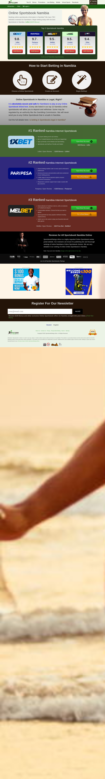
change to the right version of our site (74, 249)
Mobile (58, 2)
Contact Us (43, 330)
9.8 (17, 39)
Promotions (41, 2)
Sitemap (67, 330)
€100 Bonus (35, 55)
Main (18, 6)
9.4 (90, 39)
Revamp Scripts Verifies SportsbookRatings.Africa (28, 341)
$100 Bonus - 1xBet (87, 144)
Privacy (48, 330)
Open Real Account (86, 141)
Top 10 (29, 2)
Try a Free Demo (86, 176)
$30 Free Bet (52, 55)
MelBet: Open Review (44, 230)
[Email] (40, 311)
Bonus (34, 2)
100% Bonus (70, 55)
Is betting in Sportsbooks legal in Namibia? (42, 118)
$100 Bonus (17, 51)
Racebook (75, 2)
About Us (38, 330)
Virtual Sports (66, 2)
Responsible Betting (56, 330)
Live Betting (50, 2)
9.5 (52, 43)
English (26, 6)
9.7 (34, 43)
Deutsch (49, 325)
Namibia (11, 6)
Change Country (93, 3)
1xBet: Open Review (45, 155)
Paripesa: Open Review (43, 192)
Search (63, 330)
